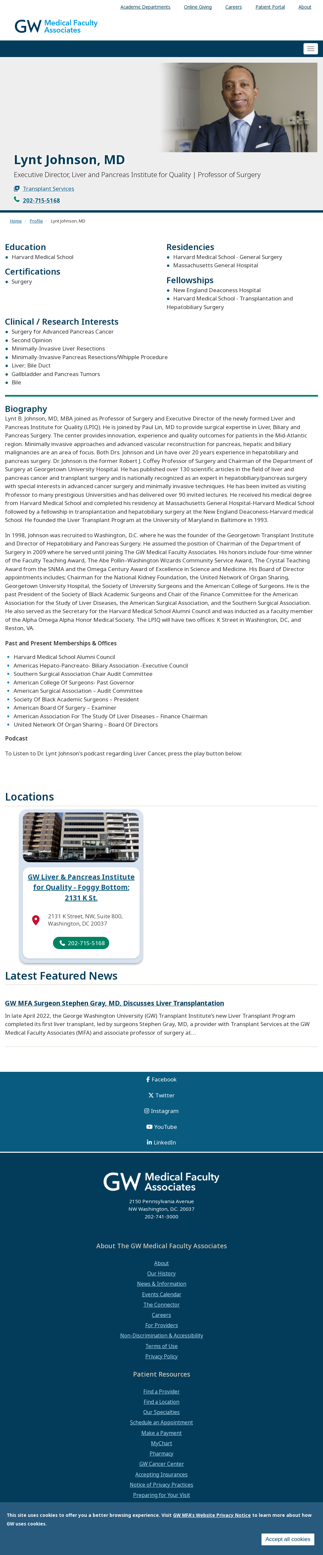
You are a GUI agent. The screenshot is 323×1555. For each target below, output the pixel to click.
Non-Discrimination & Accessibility (161, 1335)
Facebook (164, 1079)
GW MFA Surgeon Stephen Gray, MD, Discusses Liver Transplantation (114, 1003)
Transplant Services (48, 188)
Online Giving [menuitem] (198, 7)
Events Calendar (161, 1294)
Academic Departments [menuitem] (145, 7)
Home (16, 221)
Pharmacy (161, 1453)
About (161, 1263)
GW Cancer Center (161, 1463)
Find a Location (161, 1401)
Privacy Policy (161, 1356)
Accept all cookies (287, 1539)
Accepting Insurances (161, 1474)
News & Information (161, 1283)
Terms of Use (161, 1346)
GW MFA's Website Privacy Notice (212, 1515)
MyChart (161, 1443)
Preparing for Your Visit (161, 1495)
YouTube (165, 1127)
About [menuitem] (305, 7)
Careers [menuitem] (233, 7)
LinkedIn (165, 1142)
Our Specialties (161, 1412)
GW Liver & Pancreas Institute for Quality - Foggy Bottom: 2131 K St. (81, 887)
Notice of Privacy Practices (161, 1484)
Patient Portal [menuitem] (270, 7)
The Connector (161, 1304)
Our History (161, 1273)
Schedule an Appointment (161, 1422)
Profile (36, 221)
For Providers (161, 1325)
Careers (161, 1315)
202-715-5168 (41, 200)
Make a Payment (161, 1433)
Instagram (165, 1111)
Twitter (165, 1095)
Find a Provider (161, 1391)
